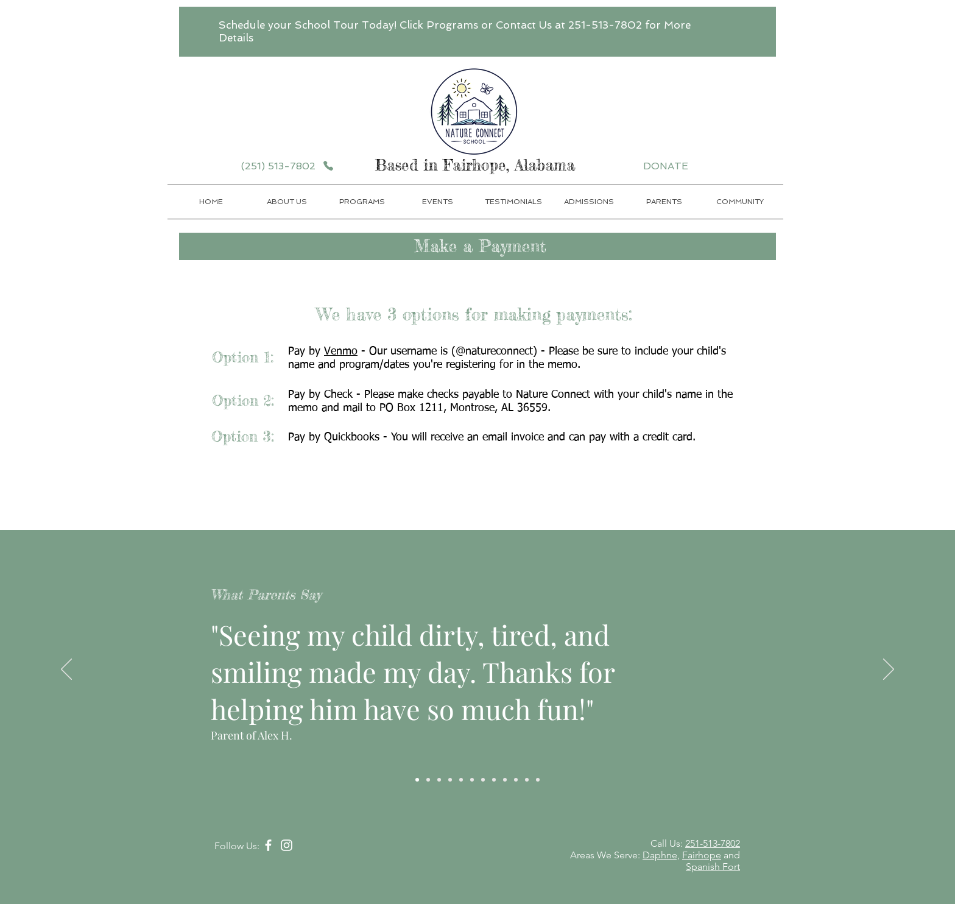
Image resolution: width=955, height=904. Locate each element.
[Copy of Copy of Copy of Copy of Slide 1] (461, 780)
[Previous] (66, 670)
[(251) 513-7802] (287, 165)
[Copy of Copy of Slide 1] (439, 780)
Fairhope (701, 855)
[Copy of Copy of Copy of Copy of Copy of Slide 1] (472, 780)
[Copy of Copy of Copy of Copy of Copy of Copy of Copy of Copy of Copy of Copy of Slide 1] (527, 780)
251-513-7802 (712, 843)
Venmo (341, 351)
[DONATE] (667, 165)
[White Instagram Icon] (286, 845)
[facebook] (268, 845)
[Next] (888, 670)
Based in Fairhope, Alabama (477, 165)
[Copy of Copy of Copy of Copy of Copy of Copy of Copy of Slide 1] (494, 780)
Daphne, (661, 855)
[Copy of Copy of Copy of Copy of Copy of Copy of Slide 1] (483, 780)
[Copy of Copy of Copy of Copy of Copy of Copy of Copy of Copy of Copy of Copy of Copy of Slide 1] (538, 780)
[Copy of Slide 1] (428, 780)
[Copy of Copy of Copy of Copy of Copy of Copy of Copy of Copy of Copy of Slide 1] (516, 780)
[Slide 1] (417, 780)
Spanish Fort (713, 866)
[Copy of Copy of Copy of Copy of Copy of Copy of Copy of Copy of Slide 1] (505, 780)
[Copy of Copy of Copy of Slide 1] (450, 780)
